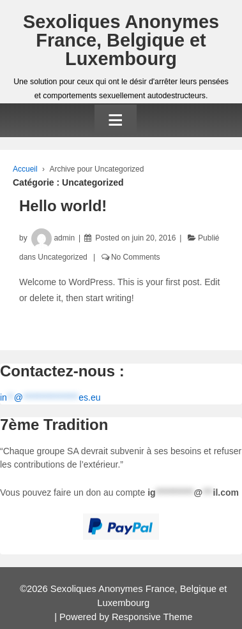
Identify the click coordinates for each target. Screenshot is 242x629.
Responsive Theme (152, 617)
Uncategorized (62, 257)
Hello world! (63, 205)
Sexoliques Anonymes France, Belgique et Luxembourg (121, 40)
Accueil (25, 169)
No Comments (135, 257)
